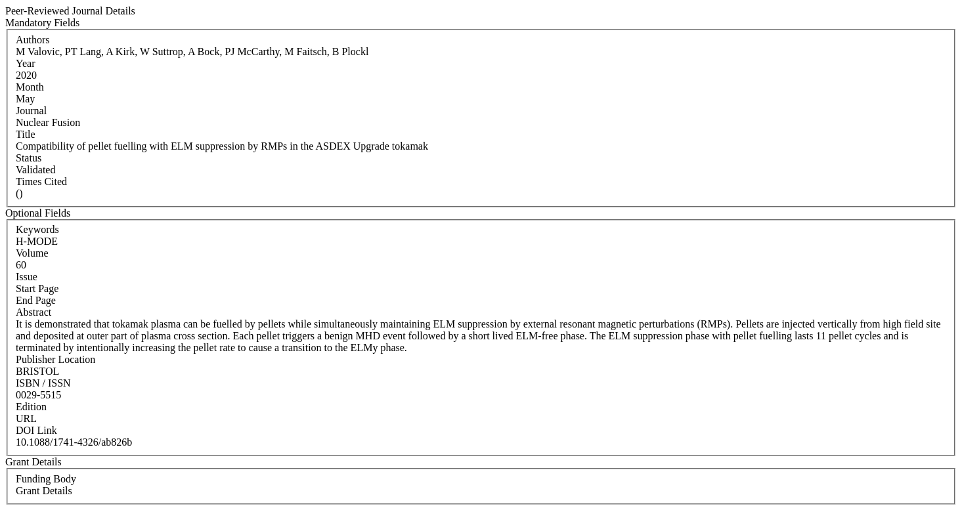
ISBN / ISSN (43, 383)
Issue (26, 276)
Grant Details (44, 490)
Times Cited (41, 181)
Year (25, 63)
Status (28, 157)
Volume (32, 253)
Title (25, 134)
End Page (36, 300)
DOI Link (36, 430)
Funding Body (46, 478)
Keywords (37, 229)
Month (30, 87)
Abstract (33, 312)
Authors (33, 39)
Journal (31, 110)
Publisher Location (55, 359)
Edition (31, 406)
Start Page (37, 288)
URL (26, 418)
